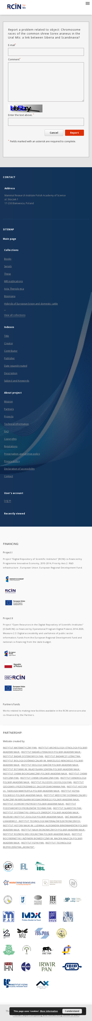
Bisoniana (9, 296)
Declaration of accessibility (19, 468)
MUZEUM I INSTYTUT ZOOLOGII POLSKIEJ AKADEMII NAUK (33, 816)
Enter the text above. (21, 115)
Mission (8, 401)
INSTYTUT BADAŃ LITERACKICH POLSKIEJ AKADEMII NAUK (51, 751)
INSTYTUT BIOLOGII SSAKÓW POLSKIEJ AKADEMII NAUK (50, 764)
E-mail (12, 45)
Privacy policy (12, 461)
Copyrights (10, 439)
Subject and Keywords (16, 380)
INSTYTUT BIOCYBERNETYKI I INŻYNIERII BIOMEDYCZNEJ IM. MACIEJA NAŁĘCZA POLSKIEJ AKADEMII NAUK (42, 838)
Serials (8, 266)
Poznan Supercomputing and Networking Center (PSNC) (46, 1015)
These (7, 273)
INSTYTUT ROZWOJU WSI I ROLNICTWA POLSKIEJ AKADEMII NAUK (37, 834)
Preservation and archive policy (22, 453)
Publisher (9, 358)
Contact (8, 476)
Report (74, 132)
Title (6, 336)
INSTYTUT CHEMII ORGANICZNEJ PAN (39, 777)
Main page (9, 239)
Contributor (10, 351)
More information (49, 1011)
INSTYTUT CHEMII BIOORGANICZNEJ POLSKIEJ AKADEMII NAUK (35, 773)
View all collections (14, 315)
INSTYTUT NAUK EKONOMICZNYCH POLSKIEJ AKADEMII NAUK (53, 829)
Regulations (10, 446)
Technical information (16, 424)
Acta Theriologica (14, 288)
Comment (14, 59)
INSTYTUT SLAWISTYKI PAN (67, 808)
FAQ (6, 431)
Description (10, 373)
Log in (7, 500)
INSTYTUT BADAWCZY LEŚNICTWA (63, 756)
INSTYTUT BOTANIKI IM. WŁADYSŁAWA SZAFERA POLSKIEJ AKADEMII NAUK (41, 769)
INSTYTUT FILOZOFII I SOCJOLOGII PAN (51, 782)
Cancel (54, 132)
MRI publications (13, 281)
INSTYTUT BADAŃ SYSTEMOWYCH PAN (23, 756)
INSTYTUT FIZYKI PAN (32, 842)
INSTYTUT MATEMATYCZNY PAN (20, 747)
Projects (8, 416)
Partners (9, 409)
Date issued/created (15, 365)
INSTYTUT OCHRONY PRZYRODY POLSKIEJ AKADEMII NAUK (33, 803)
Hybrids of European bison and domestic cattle (31, 303)
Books (7, 259)
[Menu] (87, 3)
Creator (8, 343)
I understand (72, 1011)
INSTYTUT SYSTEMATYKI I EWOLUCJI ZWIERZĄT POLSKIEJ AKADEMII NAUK (41, 812)
